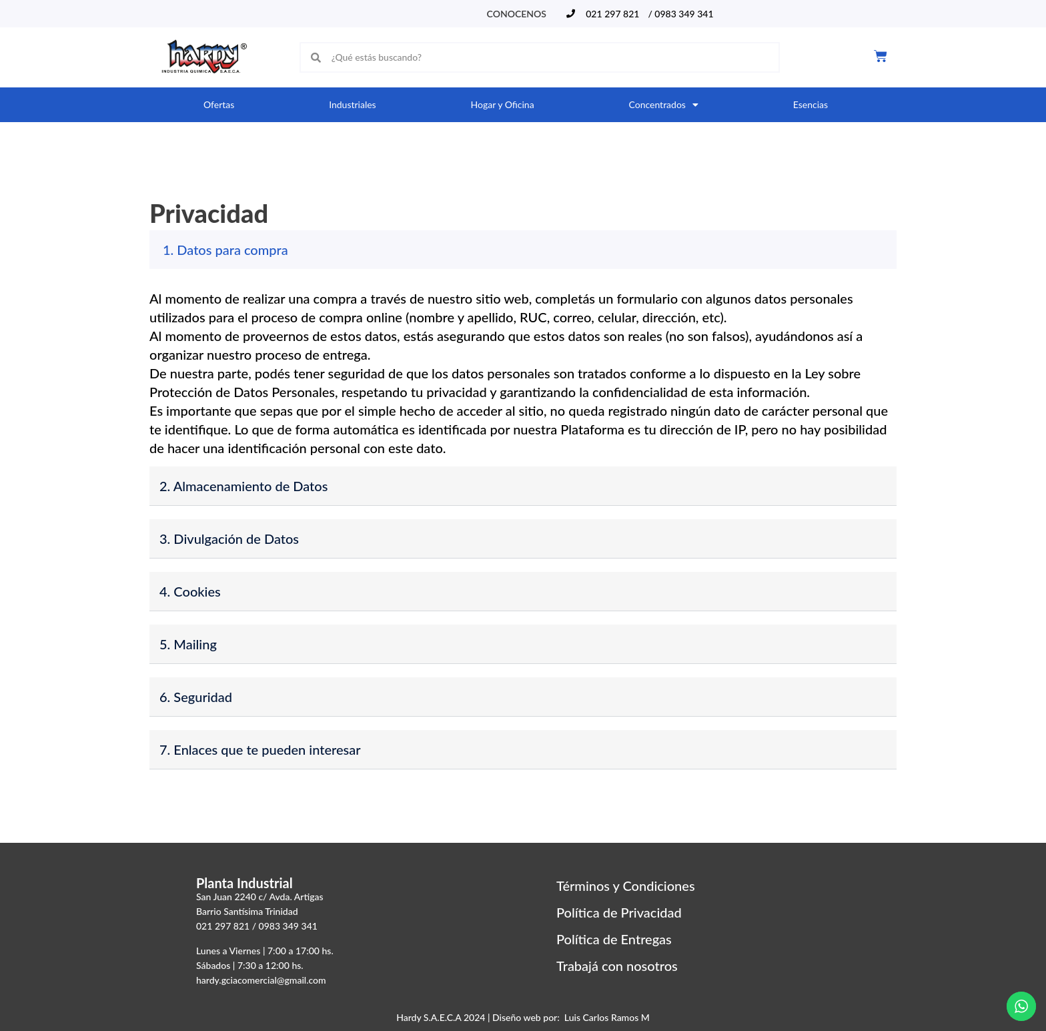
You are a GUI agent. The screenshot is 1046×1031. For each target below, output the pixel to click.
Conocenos (516, 13)
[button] (523, 249)
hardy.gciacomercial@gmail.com (261, 980)
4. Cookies (190, 591)
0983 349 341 (288, 926)
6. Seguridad (195, 697)
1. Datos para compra (225, 250)
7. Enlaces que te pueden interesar (260, 749)
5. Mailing (188, 644)
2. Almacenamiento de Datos (243, 486)
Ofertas (218, 104)
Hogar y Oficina (502, 104)
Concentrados (663, 104)
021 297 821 (222, 926)
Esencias (810, 104)
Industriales (352, 104)
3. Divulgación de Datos (229, 539)
